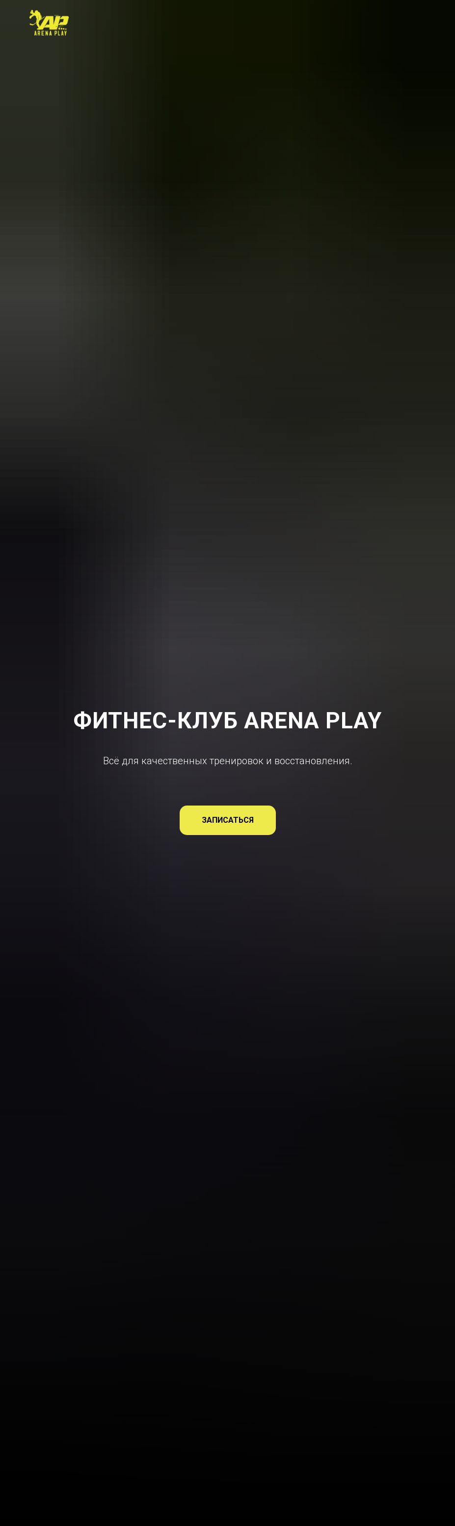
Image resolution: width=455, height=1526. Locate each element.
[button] (228, 820)
